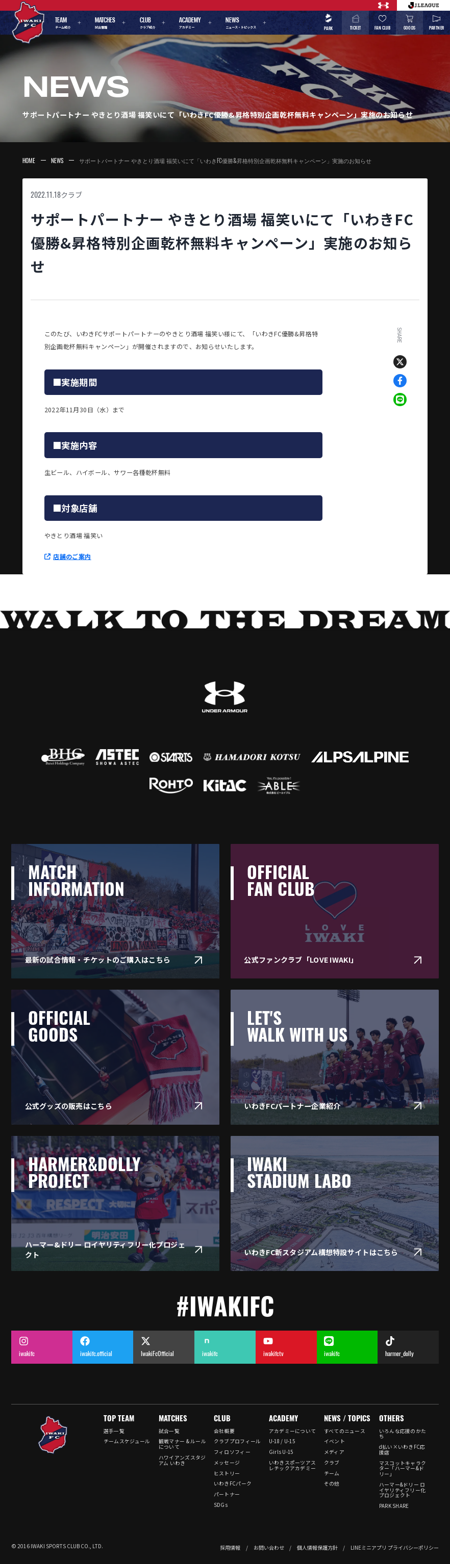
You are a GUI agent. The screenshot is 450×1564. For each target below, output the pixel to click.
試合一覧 (169, 1431)
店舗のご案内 (72, 556)
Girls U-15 (281, 1451)
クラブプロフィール (237, 1441)
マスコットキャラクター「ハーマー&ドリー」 (403, 1468)
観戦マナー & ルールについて (182, 1444)
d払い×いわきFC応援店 (402, 1449)
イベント (334, 1441)
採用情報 (230, 1547)
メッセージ (227, 1462)
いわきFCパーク (233, 1483)
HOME (28, 160)
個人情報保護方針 (317, 1547)
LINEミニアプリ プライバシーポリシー (395, 1547)
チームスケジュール (127, 1441)
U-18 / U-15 (282, 1441)
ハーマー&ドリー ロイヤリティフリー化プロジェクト (402, 1490)
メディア (334, 1451)
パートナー (227, 1494)
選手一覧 (114, 1431)
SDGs (221, 1504)
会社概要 (224, 1431)
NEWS (57, 160)
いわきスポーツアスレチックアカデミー (292, 1465)
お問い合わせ (269, 1547)
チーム (332, 1473)
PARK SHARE (394, 1505)
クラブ (71, 195)
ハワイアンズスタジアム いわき (182, 1460)
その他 (332, 1483)
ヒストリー (227, 1473)
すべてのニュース (344, 1431)
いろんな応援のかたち (403, 1433)
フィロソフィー (232, 1451)
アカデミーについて (292, 1431)
